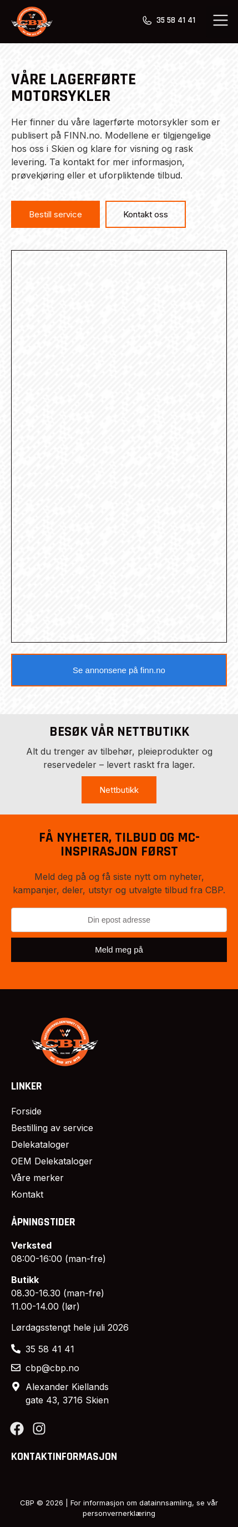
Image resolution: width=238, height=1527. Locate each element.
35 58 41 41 (175, 20)
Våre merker (37, 1177)
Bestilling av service (52, 1127)
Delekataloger (40, 1144)
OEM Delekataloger (52, 1161)
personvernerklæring (119, 1513)
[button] (221, 22)
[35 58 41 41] (147, 20)
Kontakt (27, 1194)
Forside (26, 1111)
